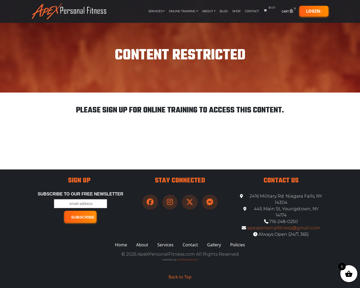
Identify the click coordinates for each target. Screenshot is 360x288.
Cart (289, 11)
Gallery (214, 245)
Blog (224, 11)
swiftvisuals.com (187, 259)
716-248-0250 (281, 221)
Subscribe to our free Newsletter (80, 194)
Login (314, 11)
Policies (237, 245)
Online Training (182, 11)
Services (155, 11)
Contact (252, 11)
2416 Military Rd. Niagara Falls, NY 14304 (281, 199)
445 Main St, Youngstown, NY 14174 (281, 212)
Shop (236, 11)
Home (121, 245)
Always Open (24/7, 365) (281, 234)
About (207, 11)
